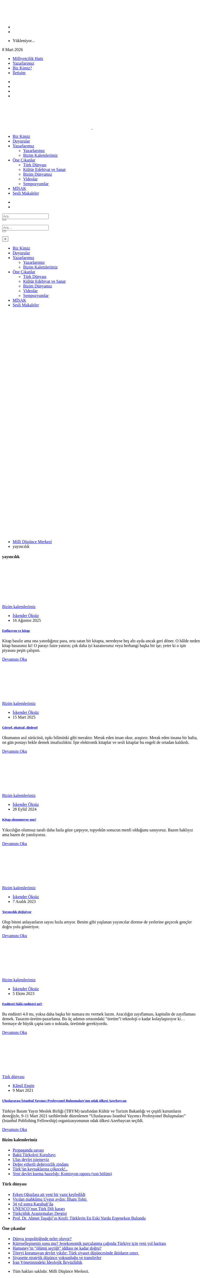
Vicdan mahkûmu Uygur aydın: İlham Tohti (50, 1199)
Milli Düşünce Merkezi (32, 541)
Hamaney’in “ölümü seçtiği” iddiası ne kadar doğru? (57, 1248)
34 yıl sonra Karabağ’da (33, 1204)
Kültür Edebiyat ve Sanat (44, 169)
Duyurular (21, 141)
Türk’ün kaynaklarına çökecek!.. (40, 1169)
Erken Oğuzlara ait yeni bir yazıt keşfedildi (49, 1194)
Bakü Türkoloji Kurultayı (34, 1155)
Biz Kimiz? (22, 68)
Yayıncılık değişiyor (17, 912)
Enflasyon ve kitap (16, 631)
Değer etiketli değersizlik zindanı (41, 1164)
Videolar (30, 179)
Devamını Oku (14, 659)
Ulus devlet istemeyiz (31, 1159)
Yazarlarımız (23, 63)
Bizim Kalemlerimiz (40, 155)
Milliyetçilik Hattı (28, 58)
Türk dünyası (13, 1076)
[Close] (5, 239)
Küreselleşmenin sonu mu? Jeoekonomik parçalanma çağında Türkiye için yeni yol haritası (89, 1243)
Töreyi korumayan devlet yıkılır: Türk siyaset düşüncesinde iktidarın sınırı (76, 1253)
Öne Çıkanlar (24, 160)
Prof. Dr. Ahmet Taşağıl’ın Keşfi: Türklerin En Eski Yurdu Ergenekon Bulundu (79, 1218)
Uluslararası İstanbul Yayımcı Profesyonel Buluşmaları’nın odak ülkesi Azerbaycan (64, 1101)
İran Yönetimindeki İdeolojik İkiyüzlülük (47, 1262)
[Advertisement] (101, 348)
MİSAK (19, 188)
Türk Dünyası (34, 165)
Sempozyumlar (36, 183)
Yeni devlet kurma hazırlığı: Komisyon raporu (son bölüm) (62, 1173)
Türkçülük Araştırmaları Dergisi (40, 1213)
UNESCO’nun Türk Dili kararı (39, 1208)
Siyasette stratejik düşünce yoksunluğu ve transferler (57, 1257)
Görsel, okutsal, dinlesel (20, 727)
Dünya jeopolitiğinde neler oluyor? (42, 1238)
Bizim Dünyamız (37, 174)
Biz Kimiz (21, 136)
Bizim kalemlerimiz (19, 606)
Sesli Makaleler (26, 193)
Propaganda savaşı (28, 1150)
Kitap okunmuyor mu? (19, 819)
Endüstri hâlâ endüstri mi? (22, 1004)
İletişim (19, 72)
